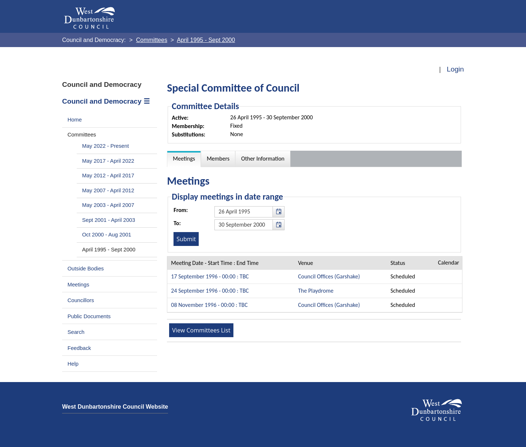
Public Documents (89, 316)
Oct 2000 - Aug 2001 (107, 235)
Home (75, 120)
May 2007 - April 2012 (108, 190)
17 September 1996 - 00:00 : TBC (210, 276)
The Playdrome (315, 290)
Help (73, 364)
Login (455, 69)
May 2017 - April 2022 (108, 161)
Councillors (81, 300)
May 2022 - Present (105, 146)
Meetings (78, 285)
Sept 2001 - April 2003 (108, 220)
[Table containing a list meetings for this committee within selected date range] (314, 284)
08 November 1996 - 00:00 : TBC (209, 304)
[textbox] (249, 211)
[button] (278, 212)
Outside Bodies (86, 268)
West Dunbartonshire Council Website (115, 407)
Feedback (79, 348)
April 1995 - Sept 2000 (109, 250)
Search (76, 332)
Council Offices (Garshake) (329, 276)
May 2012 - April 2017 (108, 175)
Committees (82, 135)
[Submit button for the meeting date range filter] (186, 239)
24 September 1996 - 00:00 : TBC (210, 290)
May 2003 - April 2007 (108, 205)
